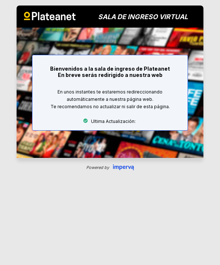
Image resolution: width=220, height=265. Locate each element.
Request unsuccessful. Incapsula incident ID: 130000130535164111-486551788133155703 (110, 132)
